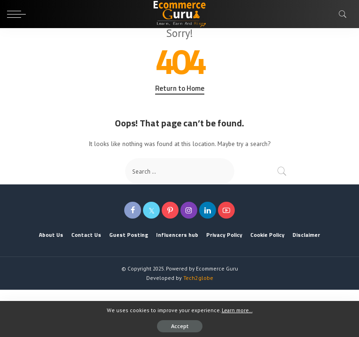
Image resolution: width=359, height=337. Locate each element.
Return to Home (179, 88)
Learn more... (237, 310)
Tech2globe (198, 277)
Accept (179, 326)
